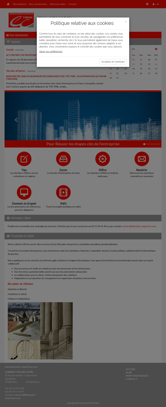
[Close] (126, 21)
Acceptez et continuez (113, 61)
